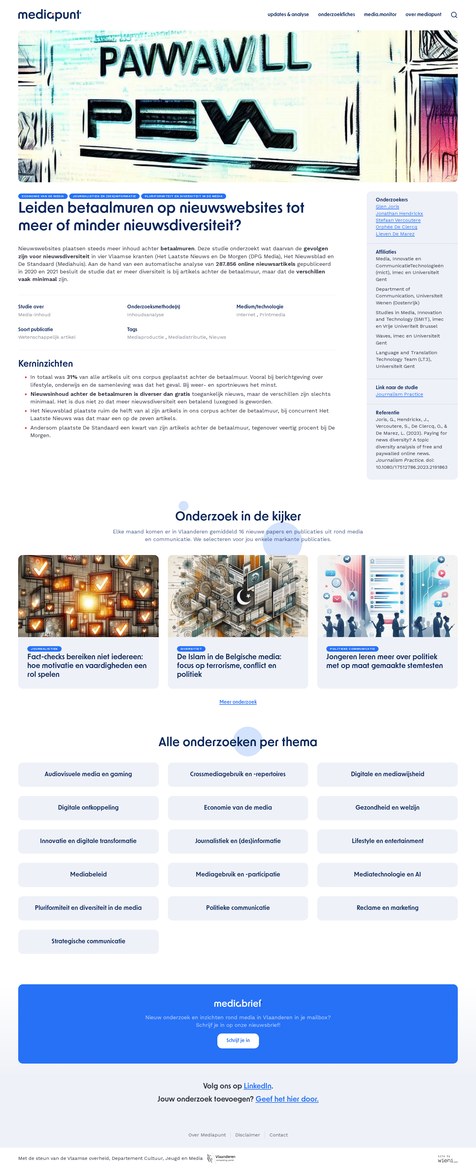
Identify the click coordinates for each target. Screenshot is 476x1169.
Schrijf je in (238, 1040)
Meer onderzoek (238, 702)
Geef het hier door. (287, 1099)
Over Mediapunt (207, 1135)
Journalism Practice (399, 394)
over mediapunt (423, 14)
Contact (279, 1135)
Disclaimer (247, 1135)
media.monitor (380, 14)
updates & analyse (288, 14)
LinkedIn (257, 1086)
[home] (49, 15)
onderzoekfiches (336, 14)
